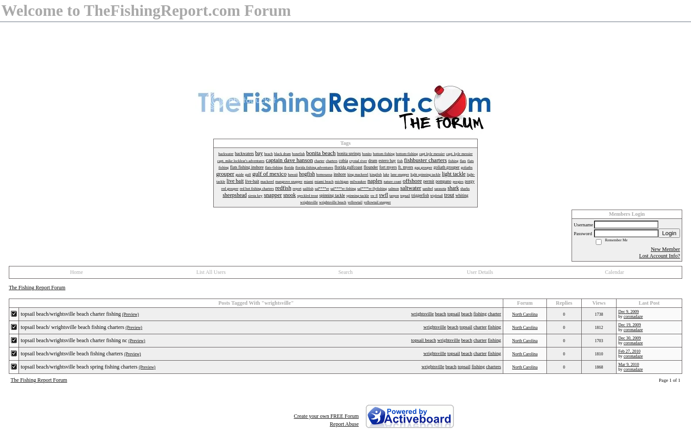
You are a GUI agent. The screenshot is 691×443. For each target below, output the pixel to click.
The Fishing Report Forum (37, 287)
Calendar (614, 272)
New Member (665, 249)
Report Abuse (344, 424)
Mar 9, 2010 (628, 364)
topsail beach (423, 340)
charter (494, 313)
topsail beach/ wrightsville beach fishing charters (72, 327)
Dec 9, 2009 (628, 311)
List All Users (211, 272)
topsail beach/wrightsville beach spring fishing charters (79, 367)
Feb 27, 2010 (629, 351)
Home (76, 272)
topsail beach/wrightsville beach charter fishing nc (74, 340)
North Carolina (525, 314)
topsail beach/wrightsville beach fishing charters (72, 354)
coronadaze (633, 316)
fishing (480, 313)
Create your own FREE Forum (326, 416)
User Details (480, 272)
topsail (453, 313)
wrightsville (422, 313)
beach (440, 313)
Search (345, 272)
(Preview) (130, 314)
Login (669, 233)
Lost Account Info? (659, 256)
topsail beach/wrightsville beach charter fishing (71, 314)
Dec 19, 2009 (629, 324)
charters (493, 366)
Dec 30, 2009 (629, 338)
